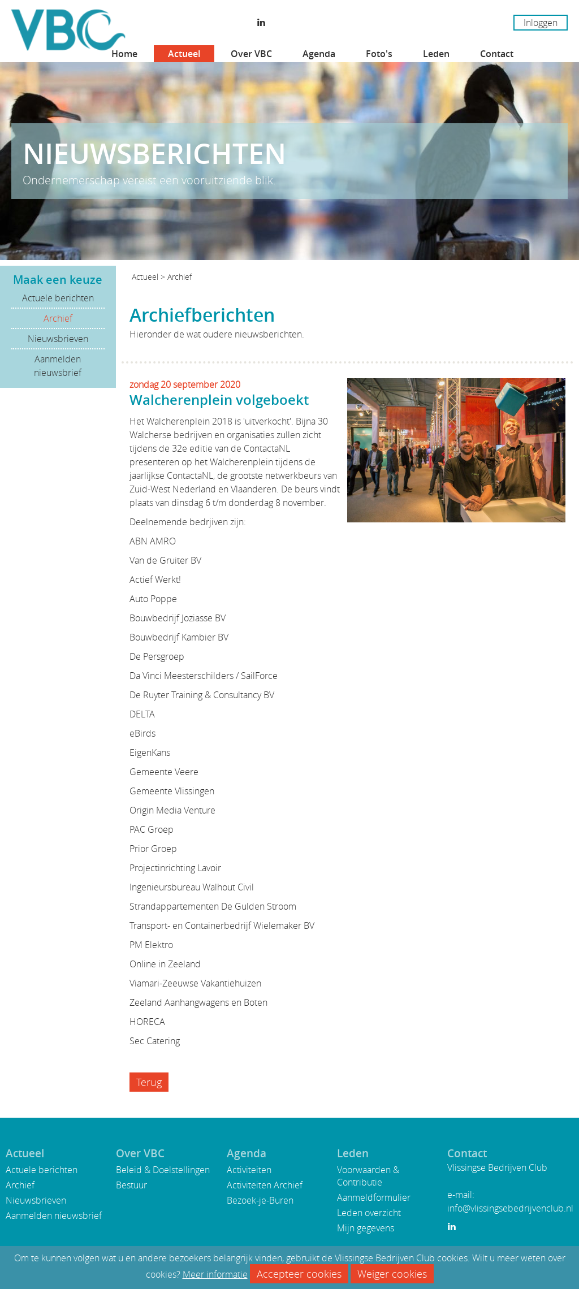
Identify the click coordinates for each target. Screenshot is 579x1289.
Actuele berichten (58, 298)
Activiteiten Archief (265, 1185)
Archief (58, 318)
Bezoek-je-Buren (260, 1200)
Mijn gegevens (365, 1228)
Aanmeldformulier (374, 1197)
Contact (496, 53)
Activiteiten (249, 1169)
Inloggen (541, 22)
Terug (149, 1082)
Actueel (184, 53)
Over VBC (251, 53)
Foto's (379, 53)
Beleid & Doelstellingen (163, 1169)
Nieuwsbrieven (58, 338)
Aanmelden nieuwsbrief (57, 366)
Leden (436, 53)
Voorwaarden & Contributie (368, 1175)
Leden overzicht (369, 1212)
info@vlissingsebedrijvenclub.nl (510, 1208)
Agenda (319, 53)
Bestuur (131, 1185)
